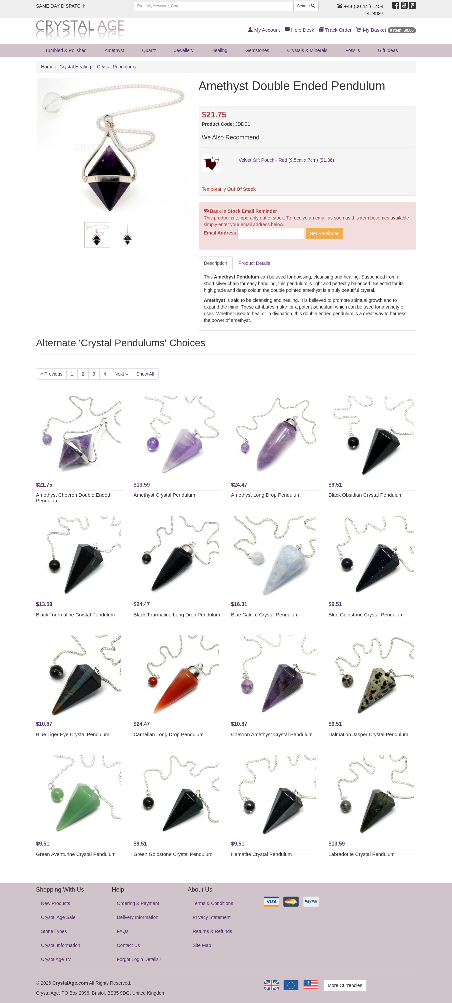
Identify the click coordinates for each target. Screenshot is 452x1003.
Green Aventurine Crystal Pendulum (76, 854)
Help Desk (299, 30)
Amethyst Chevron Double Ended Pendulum (73, 497)
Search (306, 6)
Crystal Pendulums (116, 66)
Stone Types (54, 931)
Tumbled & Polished (66, 50)
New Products (55, 903)
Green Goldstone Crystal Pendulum (173, 854)
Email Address (220, 232)
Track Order (335, 30)
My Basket (386, 30)
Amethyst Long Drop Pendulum (265, 495)
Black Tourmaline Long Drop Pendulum (177, 614)
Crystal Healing (75, 66)
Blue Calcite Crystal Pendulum (265, 614)
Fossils (352, 50)
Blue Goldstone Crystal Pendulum (366, 614)
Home (47, 66)
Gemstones (257, 50)
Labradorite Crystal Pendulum (362, 854)
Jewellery (183, 50)
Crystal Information (60, 945)
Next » (121, 374)
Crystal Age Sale (58, 917)
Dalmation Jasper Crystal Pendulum (368, 734)
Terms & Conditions (213, 903)
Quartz (149, 50)
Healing (219, 50)
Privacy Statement (212, 917)
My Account (264, 30)
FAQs (123, 931)
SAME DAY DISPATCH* (61, 6)
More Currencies (345, 985)
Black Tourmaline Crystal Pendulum (75, 614)
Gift (388, 50)
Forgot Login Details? (139, 959)
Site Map (202, 945)
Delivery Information (138, 917)
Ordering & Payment (138, 903)
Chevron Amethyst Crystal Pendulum (272, 734)
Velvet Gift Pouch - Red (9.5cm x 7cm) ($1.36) (286, 160)
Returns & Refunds (212, 931)
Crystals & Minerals (307, 50)
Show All (145, 374)
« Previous (51, 374)
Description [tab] (215, 263)
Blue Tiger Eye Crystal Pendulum (72, 734)
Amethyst (114, 50)
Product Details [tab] (254, 263)
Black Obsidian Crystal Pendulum (366, 495)
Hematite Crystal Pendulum (261, 854)
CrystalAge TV (56, 959)
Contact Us (128, 945)
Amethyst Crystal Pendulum (164, 495)
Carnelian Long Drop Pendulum (169, 734)
